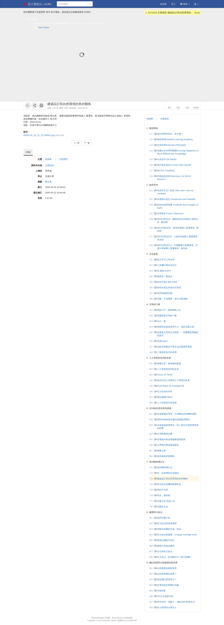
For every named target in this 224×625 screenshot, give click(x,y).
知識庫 (48, 159)
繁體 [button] (185, 4)
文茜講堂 (63, 159)
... (55, 159)
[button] (196, 4)
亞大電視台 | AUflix (37, 4)
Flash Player (43, 27)
